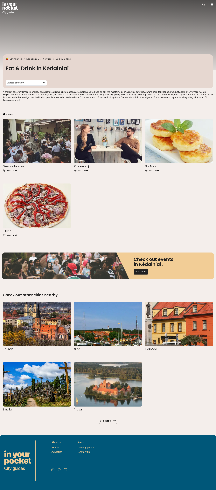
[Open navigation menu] (212, 4)
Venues (47, 58)
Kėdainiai (32, 58)
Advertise (56, 451)
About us (56, 442)
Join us (55, 447)
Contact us (84, 451)
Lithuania (16, 58)
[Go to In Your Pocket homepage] (10, 8)
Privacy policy (86, 447)
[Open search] (203, 4)
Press (81, 442)
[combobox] (26, 83)
